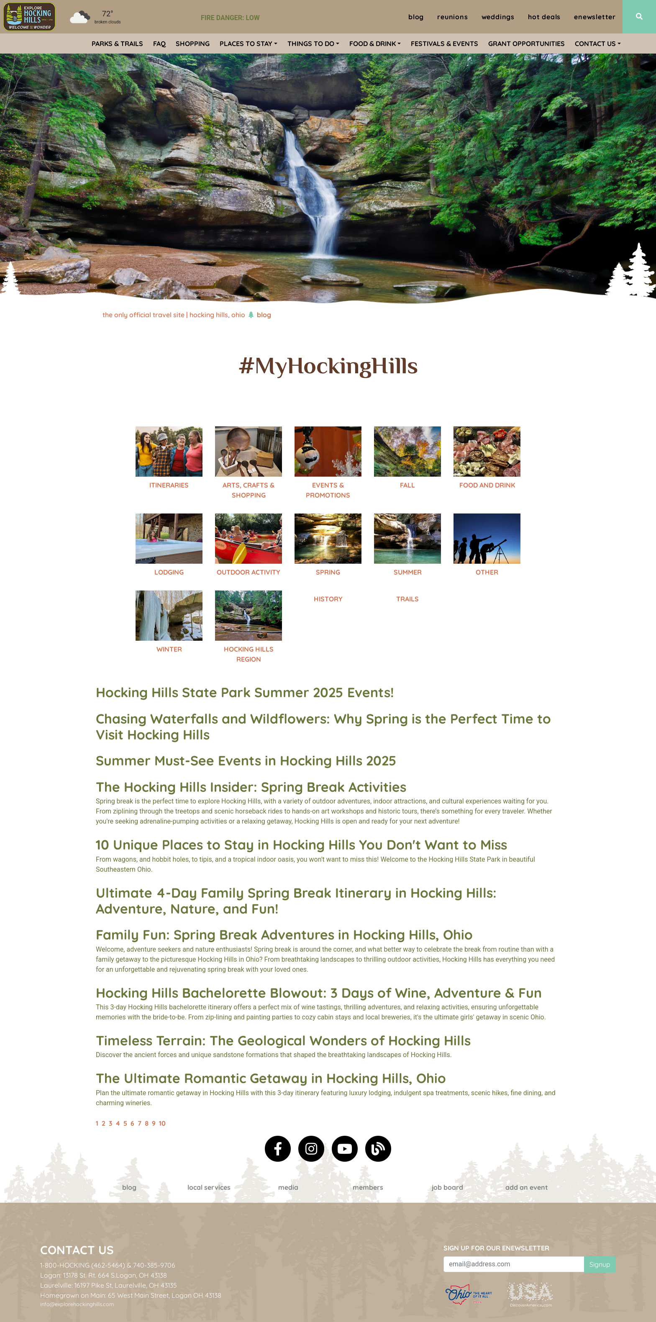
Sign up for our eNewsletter (496, 1248)
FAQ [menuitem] (159, 43)
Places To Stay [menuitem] (246, 43)
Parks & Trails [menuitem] (117, 43)
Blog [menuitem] (416, 17)
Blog (129, 1187)
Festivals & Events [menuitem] (444, 43)
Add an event (526, 1187)
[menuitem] (29, 16)
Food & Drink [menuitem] (372, 43)
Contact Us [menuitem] (595, 43)
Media (288, 1187)
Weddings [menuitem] (498, 17)
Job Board (447, 1187)
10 (162, 1123)
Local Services (209, 1187)
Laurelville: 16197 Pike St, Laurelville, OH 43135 (108, 1285)
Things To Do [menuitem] (310, 43)
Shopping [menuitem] (193, 43)
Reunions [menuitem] (452, 17)
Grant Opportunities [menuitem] (526, 43)
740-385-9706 (154, 1265)
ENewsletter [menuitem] (595, 17)
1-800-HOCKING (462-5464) (82, 1265)
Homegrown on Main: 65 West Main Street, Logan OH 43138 (130, 1295)
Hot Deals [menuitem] (544, 17)
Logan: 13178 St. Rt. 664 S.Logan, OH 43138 (103, 1275)
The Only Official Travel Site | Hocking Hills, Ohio (173, 315)
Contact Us (77, 1249)
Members (368, 1187)
